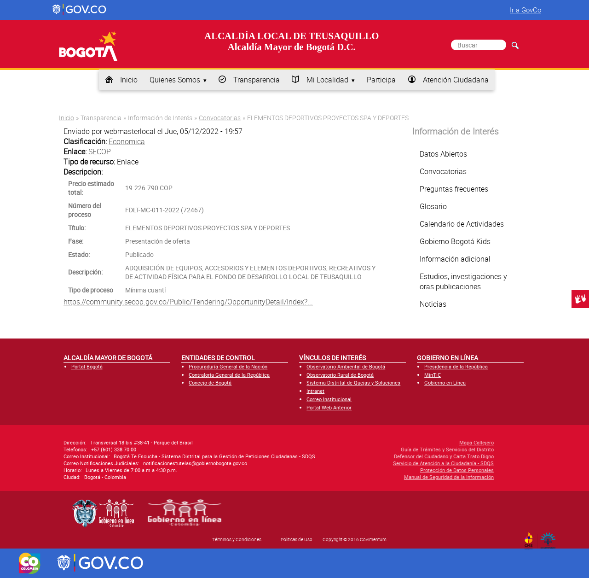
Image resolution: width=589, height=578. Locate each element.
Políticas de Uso (296, 539)
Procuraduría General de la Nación (228, 366)
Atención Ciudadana (456, 80)
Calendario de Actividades (462, 224)
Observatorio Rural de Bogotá (340, 374)
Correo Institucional (329, 399)
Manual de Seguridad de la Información (380, 476)
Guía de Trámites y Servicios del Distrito (378, 449)
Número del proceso (84, 210)
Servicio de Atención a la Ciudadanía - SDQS (374, 463)
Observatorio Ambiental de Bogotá (345, 366)
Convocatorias (220, 117)
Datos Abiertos (443, 154)
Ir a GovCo (525, 9)
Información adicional (455, 259)
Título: (77, 227)
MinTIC (432, 374)
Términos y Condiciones (236, 539)
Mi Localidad (327, 80)
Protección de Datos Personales (388, 470)
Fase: (75, 241)
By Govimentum (550, 538)
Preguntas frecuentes (454, 189)
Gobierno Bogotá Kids (455, 241)
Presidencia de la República (456, 366)
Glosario (433, 206)
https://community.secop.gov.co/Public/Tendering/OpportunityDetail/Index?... (188, 302)
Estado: (79, 254)
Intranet (315, 390)
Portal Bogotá (87, 366)
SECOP (99, 151)
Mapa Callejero (408, 442)
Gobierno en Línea (445, 382)
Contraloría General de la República (229, 374)
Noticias (433, 304)
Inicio (129, 80)
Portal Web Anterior (329, 407)
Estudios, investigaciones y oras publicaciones (463, 281)
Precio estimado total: (91, 188)
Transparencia (256, 80)
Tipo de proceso (90, 290)
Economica (127, 141)
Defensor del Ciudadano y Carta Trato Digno (375, 456)
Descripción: (85, 272)
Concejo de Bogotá (210, 382)
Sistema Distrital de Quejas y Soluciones (353, 382)
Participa (381, 80)
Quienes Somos (175, 80)
